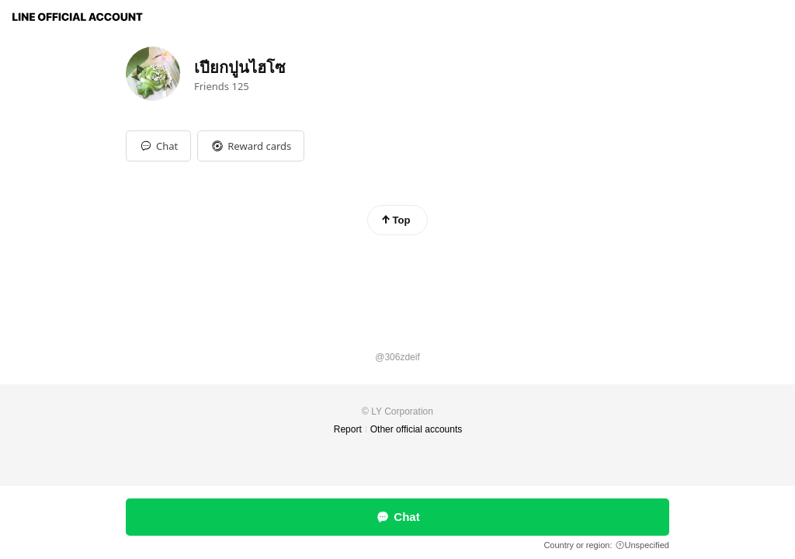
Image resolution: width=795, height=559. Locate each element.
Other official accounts (416, 429)
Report (348, 429)
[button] (250, 145)
